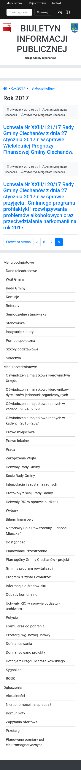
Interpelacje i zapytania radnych (31, 484)
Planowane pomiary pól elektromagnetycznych (25, 742)
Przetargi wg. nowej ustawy (28, 635)
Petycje (12, 617)
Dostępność (15, 542)
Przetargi (13, 730)
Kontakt (56, 3)
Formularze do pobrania (25, 626)
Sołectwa (13, 358)
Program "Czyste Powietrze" (28, 577)
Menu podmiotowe (18, 262)
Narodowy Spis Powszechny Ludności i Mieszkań (37, 531)
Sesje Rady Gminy (20, 475)
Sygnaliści (14, 670)
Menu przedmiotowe (20, 367)
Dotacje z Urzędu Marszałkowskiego (35, 661)
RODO (11, 678)
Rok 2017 (18, 88)
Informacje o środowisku (26, 586)
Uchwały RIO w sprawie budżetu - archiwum (33, 606)
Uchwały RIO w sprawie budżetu (32, 502)
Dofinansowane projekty (25, 652)
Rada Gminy (15, 288)
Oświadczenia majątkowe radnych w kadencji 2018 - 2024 (35, 421)
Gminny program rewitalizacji (29, 568)
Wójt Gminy (15, 279)
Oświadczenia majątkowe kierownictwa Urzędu (38, 378)
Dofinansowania (19, 643)
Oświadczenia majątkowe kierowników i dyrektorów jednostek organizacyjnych (38, 392)
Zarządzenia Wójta (21, 458)
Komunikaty (15, 713)
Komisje (12, 297)
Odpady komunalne (21, 594)
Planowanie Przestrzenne (26, 551)
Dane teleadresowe (21, 271)
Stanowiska (15, 323)
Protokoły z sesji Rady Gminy (29, 493)
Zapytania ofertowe (21, 722)
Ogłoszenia (12, 687)
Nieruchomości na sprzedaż (28, 704)
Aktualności (15, 696)
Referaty (12, 305)
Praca (10, 449)
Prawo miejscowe (20, 432)
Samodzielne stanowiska (26, 314)
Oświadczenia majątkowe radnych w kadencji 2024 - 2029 (35, 406)
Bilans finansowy (19, 519)
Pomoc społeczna (20, 340)
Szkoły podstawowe (22, 349)
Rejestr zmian (37, 3)
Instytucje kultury (42, 88)
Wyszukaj (42, 12)
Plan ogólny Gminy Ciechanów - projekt (37, 559)
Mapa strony (14, 3)
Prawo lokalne (17, 441)
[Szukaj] (19, 12)
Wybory (12, 510)
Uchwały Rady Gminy (23, 467)
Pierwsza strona (18, 242)
